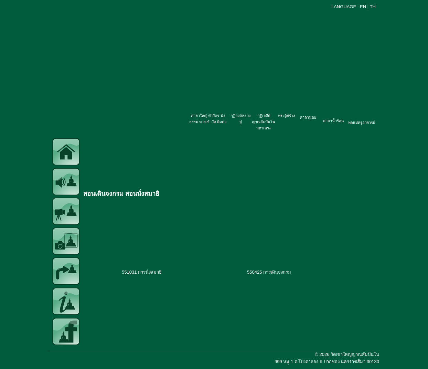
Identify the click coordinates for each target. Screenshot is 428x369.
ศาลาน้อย (308, 117)
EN (363, 6)
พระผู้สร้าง (286, 116)
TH (373, 6)
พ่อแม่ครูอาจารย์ (361, 122)
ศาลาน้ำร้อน (333, 121)
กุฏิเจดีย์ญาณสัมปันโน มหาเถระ (263, 122)
